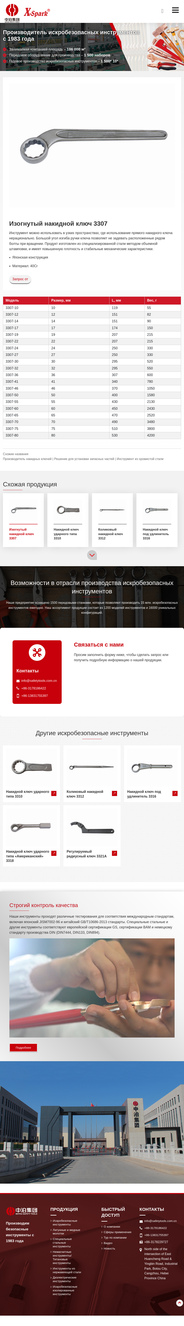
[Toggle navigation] (175, 10)
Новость (110, 1251)
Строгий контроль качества (49, 905)
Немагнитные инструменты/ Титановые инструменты (63, 1261)
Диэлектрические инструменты (65, 1288)
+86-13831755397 (35, 697)
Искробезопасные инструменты (66, 1224)
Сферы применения (118, 1234)
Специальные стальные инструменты (63, 1245)
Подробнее (24, 1048)
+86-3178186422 (34, 689)
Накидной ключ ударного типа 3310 (67, 534)
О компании (112, 1228)
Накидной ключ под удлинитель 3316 (156, 534)
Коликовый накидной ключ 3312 (111, 534)
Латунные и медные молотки (67, 1234)
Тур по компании (116, 1240)
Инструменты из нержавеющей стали (64, 1277)
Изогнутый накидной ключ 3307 (22, 534)
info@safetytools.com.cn (40, 682)
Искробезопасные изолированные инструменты (66, 1300)
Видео (108, 1246)
